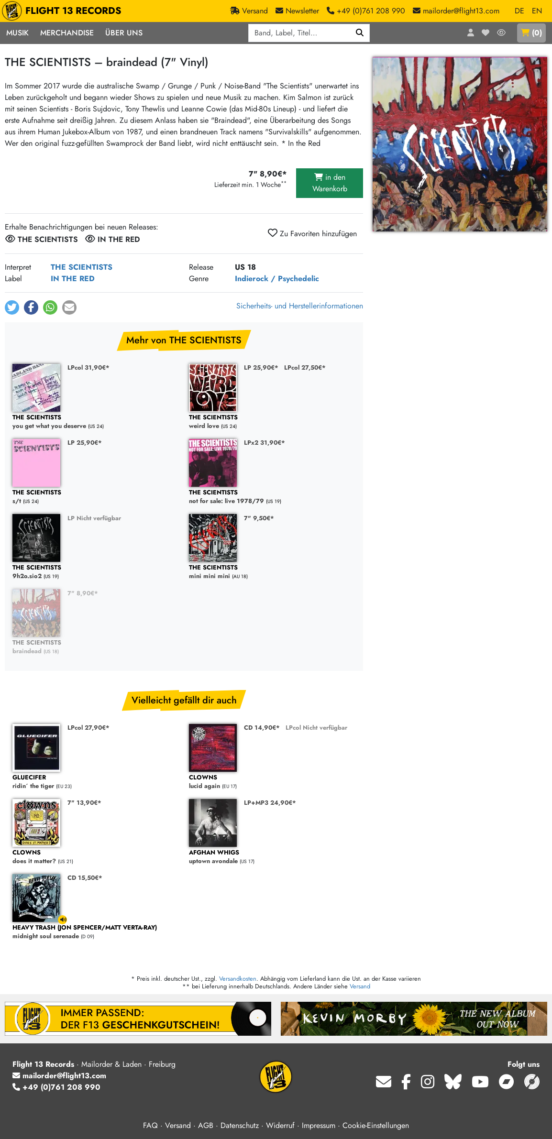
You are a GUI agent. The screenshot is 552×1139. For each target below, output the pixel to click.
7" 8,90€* (82, 593)
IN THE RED (73, 278)
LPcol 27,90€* (88, 727)
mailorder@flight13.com (59, 1075)
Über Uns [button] (124, 32)
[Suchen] (360, 33)
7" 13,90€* (84, 802)
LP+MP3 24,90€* (270, 802)
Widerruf (280, 1125)
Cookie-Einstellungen (375, 1125)
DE (519, 10)
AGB (205, 1125)
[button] (12, 307)
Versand (360, 986)
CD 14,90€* (262, 727)
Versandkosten (237, 978)
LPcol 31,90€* (88, 367)
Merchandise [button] (67, 32)
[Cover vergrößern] (460, 144)
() (531, 32)
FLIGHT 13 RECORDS (63, 11)
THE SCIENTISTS (81, 267)
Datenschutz (240, 1125)
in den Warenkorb (329, 183)
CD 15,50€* (84, 877)
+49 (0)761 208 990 (56, 1087)
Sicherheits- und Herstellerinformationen (299, 305)
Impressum (318, 1125)
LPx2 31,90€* (264, 442)
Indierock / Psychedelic (277, 278)
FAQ (150, 1125)
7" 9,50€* (259, 518)
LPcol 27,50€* (305, 367)
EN (537, 10)
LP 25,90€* (261, 367)
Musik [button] (17, 32)
